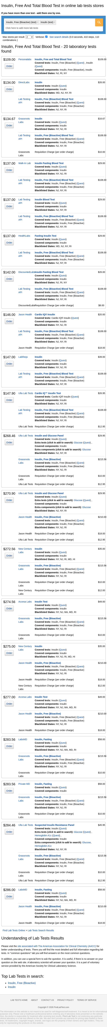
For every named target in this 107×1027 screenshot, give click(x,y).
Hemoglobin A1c (43, 835)
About (34, 1000)
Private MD (24, 784)
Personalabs (24, 59)
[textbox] (24, 28)
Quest (80, 62)
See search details (59, 37)
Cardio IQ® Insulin (45, 314)
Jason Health (25, 314)
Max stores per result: (14, 37)
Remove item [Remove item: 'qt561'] (54, 22)
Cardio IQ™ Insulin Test (48, 393)
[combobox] (53, 24)
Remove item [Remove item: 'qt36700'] (37, 22)
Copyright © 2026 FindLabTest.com (53, 1007)
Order (9, 66)
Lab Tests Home (19, 1000)
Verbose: (40, 37)
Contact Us (47, 1000)
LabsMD (22, 739)
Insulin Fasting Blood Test (49, 163)
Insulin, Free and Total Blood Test (53, 59)
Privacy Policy (65, 1000)
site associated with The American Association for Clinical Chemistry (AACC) (57, 946)
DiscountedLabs (26, 272)
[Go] (99, 22)
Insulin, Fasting (43, 739)
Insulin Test (41, 601)
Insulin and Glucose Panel (49, 435)
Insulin (38, 82)
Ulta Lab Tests (25, 393)
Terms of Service (87, 1000)
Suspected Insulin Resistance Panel (54, 825)
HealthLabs (24, 235)
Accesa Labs (25, 601)
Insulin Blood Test (45, 199)
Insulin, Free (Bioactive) (48, 459)
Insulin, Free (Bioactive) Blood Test (54, 99)
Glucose (78, 442)
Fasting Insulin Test (45, 235)
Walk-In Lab (24, 163)
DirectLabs (23, 82)
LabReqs (23, 357)
